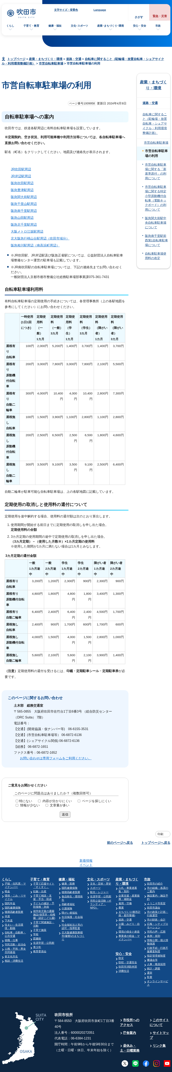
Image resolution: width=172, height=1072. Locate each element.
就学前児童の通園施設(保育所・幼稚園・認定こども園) (44, 899)
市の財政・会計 (156, 903)
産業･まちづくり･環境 (110, 25)
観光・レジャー (99, 876)
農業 (121, 891)
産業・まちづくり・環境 (45, 59)
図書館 (37, 922)
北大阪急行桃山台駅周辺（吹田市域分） (40, 238)
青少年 (37, 931)
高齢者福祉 (68, 888)
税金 (7, 875)
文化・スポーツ (98, 863)
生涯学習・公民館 (43, 927)
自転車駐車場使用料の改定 (155, 256)
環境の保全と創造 (129, 915)
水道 (7, 900)
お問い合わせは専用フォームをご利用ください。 (55, 758)
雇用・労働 (125, 887)
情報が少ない (30, 805)
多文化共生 (11, 940)
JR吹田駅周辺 (21, 169)
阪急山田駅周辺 (22, 217)
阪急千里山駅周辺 (24, 204)
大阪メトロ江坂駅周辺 (27, 231)
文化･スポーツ (79, 25)
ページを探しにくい (96, 801)
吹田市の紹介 (155, 867)
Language (100, 9)
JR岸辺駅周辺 (21, 176)
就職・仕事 (11, 924)
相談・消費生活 (14, 944)
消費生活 (124, 955)
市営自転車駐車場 (51, 63)
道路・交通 (73, 59)
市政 (158, 25)
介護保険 (67, 892)
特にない (25, 801)
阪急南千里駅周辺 (24, 210)
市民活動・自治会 (15, 928)
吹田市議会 (153, 891)
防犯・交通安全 (128, 946)
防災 (121, 942)
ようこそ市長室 (156, 887)
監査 (149, 961)
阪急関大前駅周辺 (24, 197)
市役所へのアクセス (129, 1006)
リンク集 (159, 1029)
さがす (139, 17)
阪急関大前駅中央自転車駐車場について (155, 223)
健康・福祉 (55, 25)
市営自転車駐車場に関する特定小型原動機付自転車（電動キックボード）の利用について (155, 198)
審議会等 (152, 944)
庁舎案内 (129, 1017)
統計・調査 (153, 952)
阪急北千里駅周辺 (24, 224)
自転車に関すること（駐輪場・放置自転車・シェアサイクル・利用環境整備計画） (155, 124)
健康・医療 (68, 867)
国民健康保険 (13, 891)
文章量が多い (59, 805)
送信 (65, 814)
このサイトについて (159, 1006)
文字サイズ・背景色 (66, 9)
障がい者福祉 (69, 896)
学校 (35, 918)
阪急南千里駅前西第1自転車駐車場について (156, 240)
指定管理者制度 (156, 939)
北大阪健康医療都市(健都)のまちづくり (73, 920)
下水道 (9, 904)
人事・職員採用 (156, 948)
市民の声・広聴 (156, 915)
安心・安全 (139, 25)
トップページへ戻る (155, 842)
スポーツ (95, 872)
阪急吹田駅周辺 (22, 183)
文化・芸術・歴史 (100, 867)
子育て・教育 (31, 25)
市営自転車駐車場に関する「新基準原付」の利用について (155, 171)
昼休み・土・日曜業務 (129, 1032)
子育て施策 (39, 914)
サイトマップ (159, 1019)
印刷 (160, 834)
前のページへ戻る (120, 842)
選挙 (149, 956)
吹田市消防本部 (128, 950)
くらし (10, 25)
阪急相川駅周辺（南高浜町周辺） (35, 245)
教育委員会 (39, 935)
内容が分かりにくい (57, 801)
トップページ (16, 59)
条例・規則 (153, 920)
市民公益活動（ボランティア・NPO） (100, 888)
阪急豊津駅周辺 (22, 190)
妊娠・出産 (39, 875)
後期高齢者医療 (14, 896)
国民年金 (10, 887)
